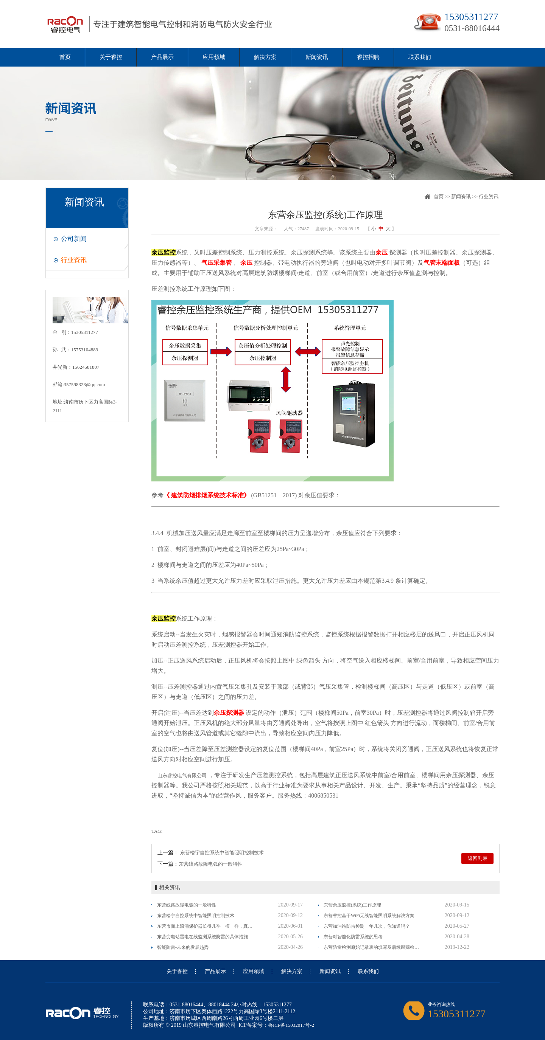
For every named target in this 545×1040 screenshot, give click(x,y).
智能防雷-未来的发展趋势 (183, 947)
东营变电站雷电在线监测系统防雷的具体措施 (202, 936)
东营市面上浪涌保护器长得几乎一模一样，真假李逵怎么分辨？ (205, 926)
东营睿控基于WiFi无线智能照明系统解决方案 (369, 915)
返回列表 (477, 858)
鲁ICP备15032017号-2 (291, 1025)
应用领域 (213, 57)
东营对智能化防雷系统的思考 (353, 936)
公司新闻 (74, 238)
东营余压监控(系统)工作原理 (352, 905)
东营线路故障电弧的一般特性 (211, 864)
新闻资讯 (316, 57)
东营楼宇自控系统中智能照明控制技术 (222, 852)
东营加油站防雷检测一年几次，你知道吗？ (367, 926)
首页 (65, 57)
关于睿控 (111, 57)
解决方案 (265, 57)
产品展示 (162, 57)
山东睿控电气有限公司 (182, 775)
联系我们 (419, 57)
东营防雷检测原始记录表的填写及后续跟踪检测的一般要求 (372, 947)
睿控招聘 (368, 57)
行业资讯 (74, 260)
